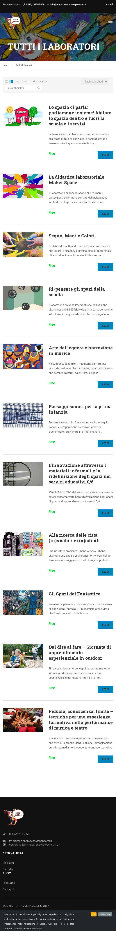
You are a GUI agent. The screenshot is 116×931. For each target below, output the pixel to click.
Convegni (8, 889)
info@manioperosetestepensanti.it (68, 4)
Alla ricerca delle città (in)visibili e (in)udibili (74, 537)
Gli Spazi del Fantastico (74, 594)
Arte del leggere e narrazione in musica (81, 350)
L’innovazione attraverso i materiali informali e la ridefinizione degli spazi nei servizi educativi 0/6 (80, 473)
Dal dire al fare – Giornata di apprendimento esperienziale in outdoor (80, 652)
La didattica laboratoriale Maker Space (76, 179)
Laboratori (9, 882)
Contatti (8, 869)
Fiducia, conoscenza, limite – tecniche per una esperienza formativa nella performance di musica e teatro (81, 720)
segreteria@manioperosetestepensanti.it (34, 844)
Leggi (105, 155)
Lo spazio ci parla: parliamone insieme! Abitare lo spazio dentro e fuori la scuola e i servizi (80, 115)
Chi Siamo (9, 862)
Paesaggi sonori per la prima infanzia (80, 409)
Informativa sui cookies (16, 923)
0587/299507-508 (35, 4)
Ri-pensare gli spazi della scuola (77, 291)
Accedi (109, 4)
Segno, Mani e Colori (72, 236)
